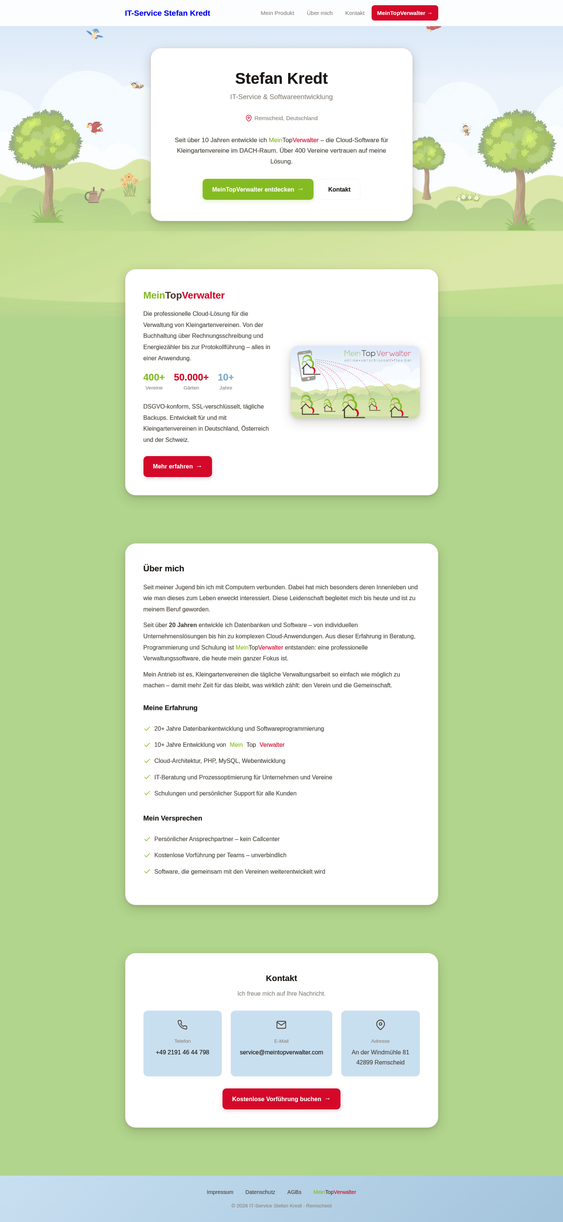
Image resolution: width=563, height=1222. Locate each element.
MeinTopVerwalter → (405, 13)
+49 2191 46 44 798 (182, 1052)
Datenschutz (260, 1192)
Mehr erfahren (173, 466)
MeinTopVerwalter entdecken (253, 189)
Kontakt (355, 13)
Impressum (220, 1192)
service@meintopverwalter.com (281, 1052)
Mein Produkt (277, 13)
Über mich (320, 13)
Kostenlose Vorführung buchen (276, 1099)
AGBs (294, 1192)
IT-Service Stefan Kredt (168, 13)
